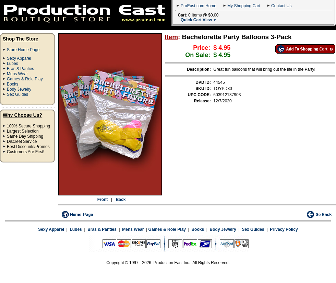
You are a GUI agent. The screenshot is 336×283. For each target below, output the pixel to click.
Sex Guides (17, 94)
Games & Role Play (25, 79)
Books (12, 84)
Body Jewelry (19, 89)
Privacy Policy (284, 229)
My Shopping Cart (243, 5)
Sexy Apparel (19, 58)
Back (121, 199)
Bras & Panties (20, 68)
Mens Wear (17, 73)
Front (102, 199)
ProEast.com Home (198, 5)
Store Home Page (23, 49)
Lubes (12, 63)
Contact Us (281, 5)
